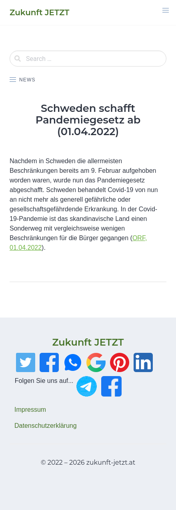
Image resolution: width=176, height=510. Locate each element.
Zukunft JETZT (88, 342)
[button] (165, 10)
